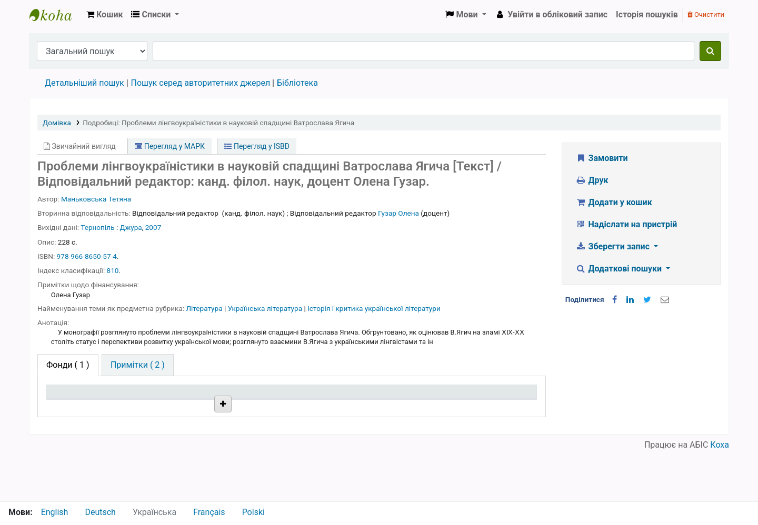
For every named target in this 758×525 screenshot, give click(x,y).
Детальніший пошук (84, 83)
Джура (131, 227)
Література (205, 308)
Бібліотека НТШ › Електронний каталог (55, 14)
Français (209, 512)
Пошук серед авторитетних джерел (201, 83)
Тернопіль (97, 227)
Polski (253, 512)
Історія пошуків (647, 14)
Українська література (266, 308)
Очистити (705, 14)
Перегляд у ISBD (257, 146)
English (54, 512)
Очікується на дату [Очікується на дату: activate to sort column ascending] (479, 406)
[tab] (138, 365)
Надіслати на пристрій (626, 224)
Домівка (57, 122)
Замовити (601, 158)
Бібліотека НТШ (183, 431)
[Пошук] (710, 51)
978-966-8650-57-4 (87, 256)
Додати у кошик (613, 202)
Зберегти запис (613, 246)
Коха (719, 495)
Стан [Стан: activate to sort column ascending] (356, 406)
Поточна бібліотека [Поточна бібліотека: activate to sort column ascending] (185, 406)
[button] (104, 14)
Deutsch (100, 512)
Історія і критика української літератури (374, 308)
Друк (591, 180)
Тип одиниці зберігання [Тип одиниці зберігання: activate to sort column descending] (74, 401)
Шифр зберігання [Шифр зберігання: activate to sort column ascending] (280, 406)
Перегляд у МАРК (170, 146)
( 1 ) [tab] (67, 365)
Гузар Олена (398, 213)
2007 (153, 227)
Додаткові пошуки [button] (619, 269)
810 (113, 270)
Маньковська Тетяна (96, 199)
